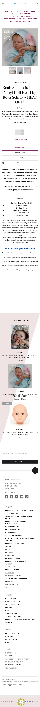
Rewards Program (12, 601)
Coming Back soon (12, 559)
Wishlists (9, 636)
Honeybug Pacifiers (13, 576)
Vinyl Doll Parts (12, 570)
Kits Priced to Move (13, 513)
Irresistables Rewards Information (20, 619)
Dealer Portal (11, 598)
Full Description (20, 123)
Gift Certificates (12, 585)
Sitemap (8, 642)
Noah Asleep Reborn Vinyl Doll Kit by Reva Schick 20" (20, 395)
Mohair (8, 547)
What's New (9, 556)
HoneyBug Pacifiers (13, 665)
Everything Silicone (13, 536)
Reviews (20, 158)
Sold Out (8, 656)
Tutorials (9, 582)
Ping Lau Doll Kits (12, 530)
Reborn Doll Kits (12, 527)
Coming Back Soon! (20, 82)
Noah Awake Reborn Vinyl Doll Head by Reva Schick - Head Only (20, 356)
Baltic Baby (10, 567)
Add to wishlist (20, 139)
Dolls (7, 550)
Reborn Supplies (11, 532)
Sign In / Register (12, 604)
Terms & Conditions (13, 616)
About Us (8, 607)
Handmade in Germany (14, 662)
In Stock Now (10, 653)
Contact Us (10, 622)
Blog (7, 610)
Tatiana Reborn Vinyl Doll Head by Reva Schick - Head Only (20, 433)
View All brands (11, 668)
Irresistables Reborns (14, 544)
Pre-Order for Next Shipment (17, 659)
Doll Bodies (10, 553)
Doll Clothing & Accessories (17, 579)
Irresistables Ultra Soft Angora (19, 510)
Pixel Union (15, 682)
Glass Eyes (9, 573)
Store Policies (11, 613)
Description (20, 148)
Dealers (8, 588)
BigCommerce (33, 682)
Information (20, 153)
